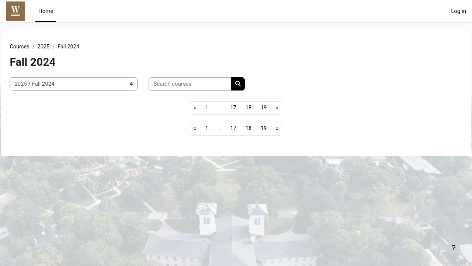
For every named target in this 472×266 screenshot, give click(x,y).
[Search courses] (206, 84)
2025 (61, 47)
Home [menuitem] (45, 11)
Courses (36, 47)
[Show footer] (453, 247)
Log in (458, 11)
